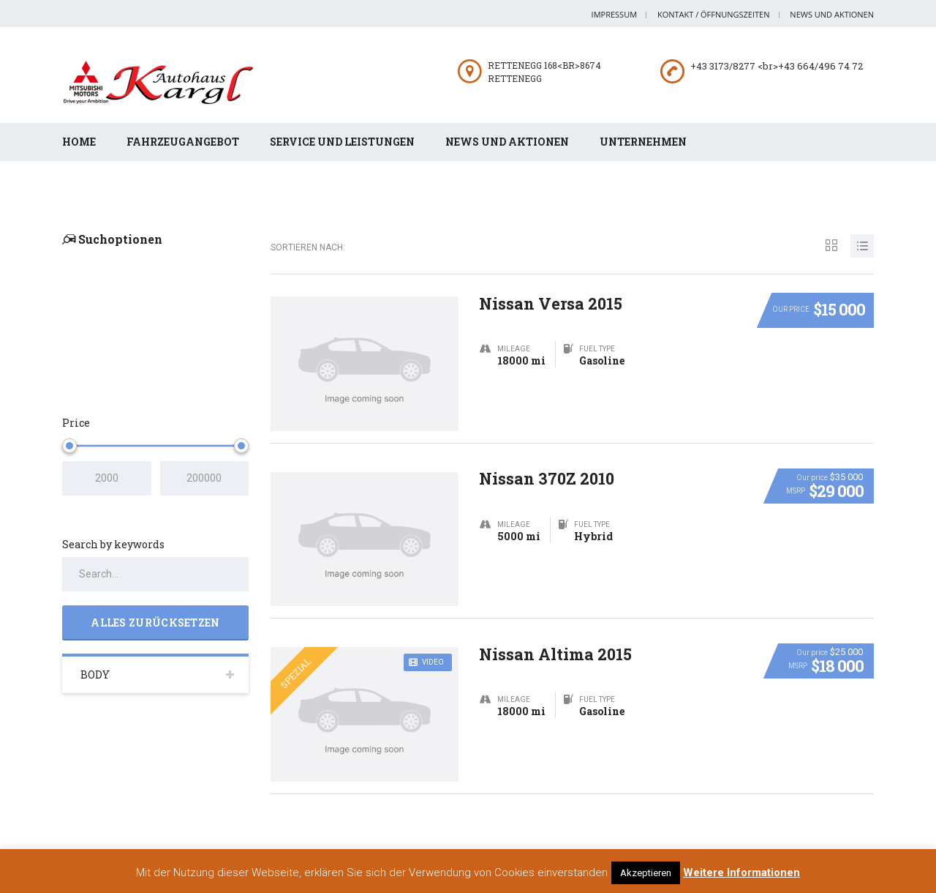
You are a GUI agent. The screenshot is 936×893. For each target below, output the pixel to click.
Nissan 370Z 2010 (547, 461)
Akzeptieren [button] (645, 872)
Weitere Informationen (741, 872)
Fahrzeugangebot (183, 142)
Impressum (614, 14)
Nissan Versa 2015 (551, 285)
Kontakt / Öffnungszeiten (713, 14)
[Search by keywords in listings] (155, 557)
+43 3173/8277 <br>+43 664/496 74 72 (776, 65)
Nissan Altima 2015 (556, 636)
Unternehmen (643, 142)
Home (79, 142)
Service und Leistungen (342, 142)
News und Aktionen (832, 14)
